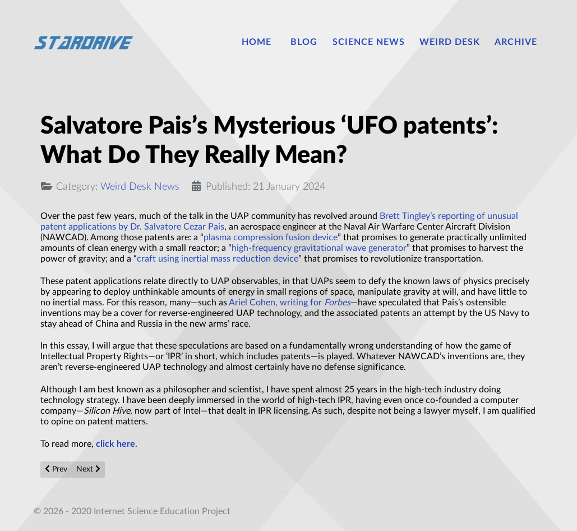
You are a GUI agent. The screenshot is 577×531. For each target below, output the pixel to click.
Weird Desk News (139, 186)
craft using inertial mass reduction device (217, 258)
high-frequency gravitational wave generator (319, 248)
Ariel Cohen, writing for (289, 302)
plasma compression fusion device (271, 237)
